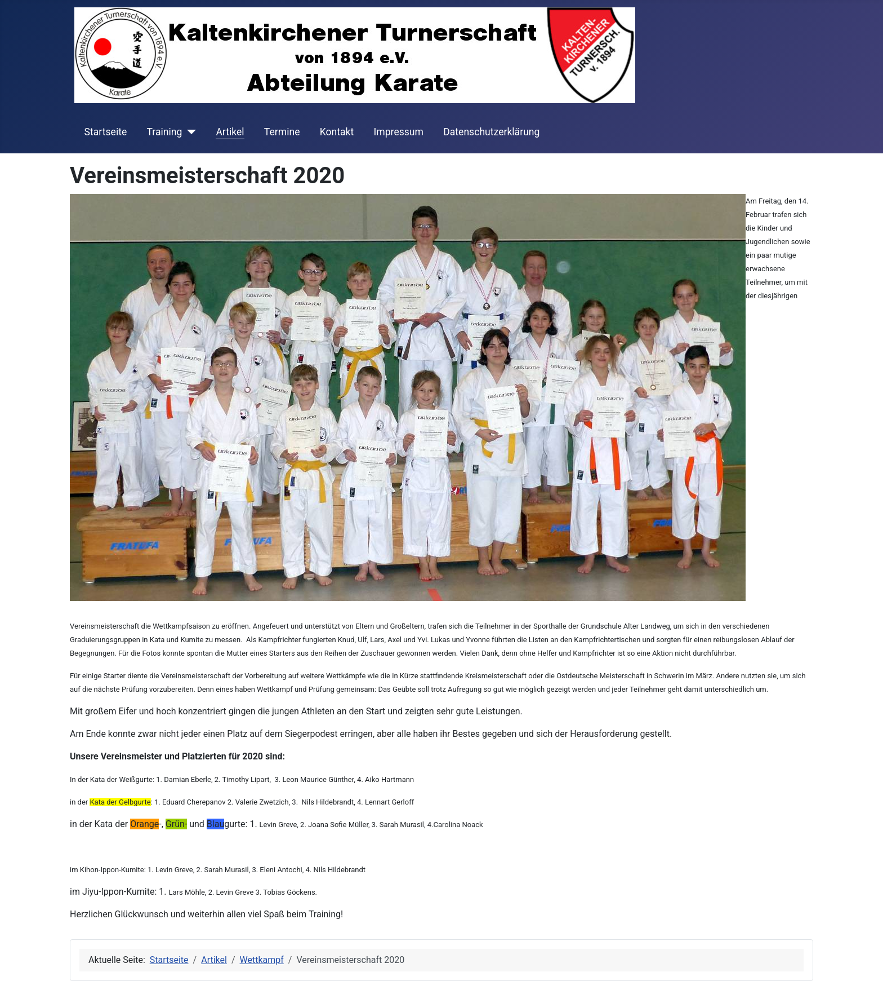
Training (164, 132)
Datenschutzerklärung (491, 132)
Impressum (398, 132)
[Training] (189, 132)
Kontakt (337, 132)
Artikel (230, 132)
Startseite (105, 132)
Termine (282, 132)
